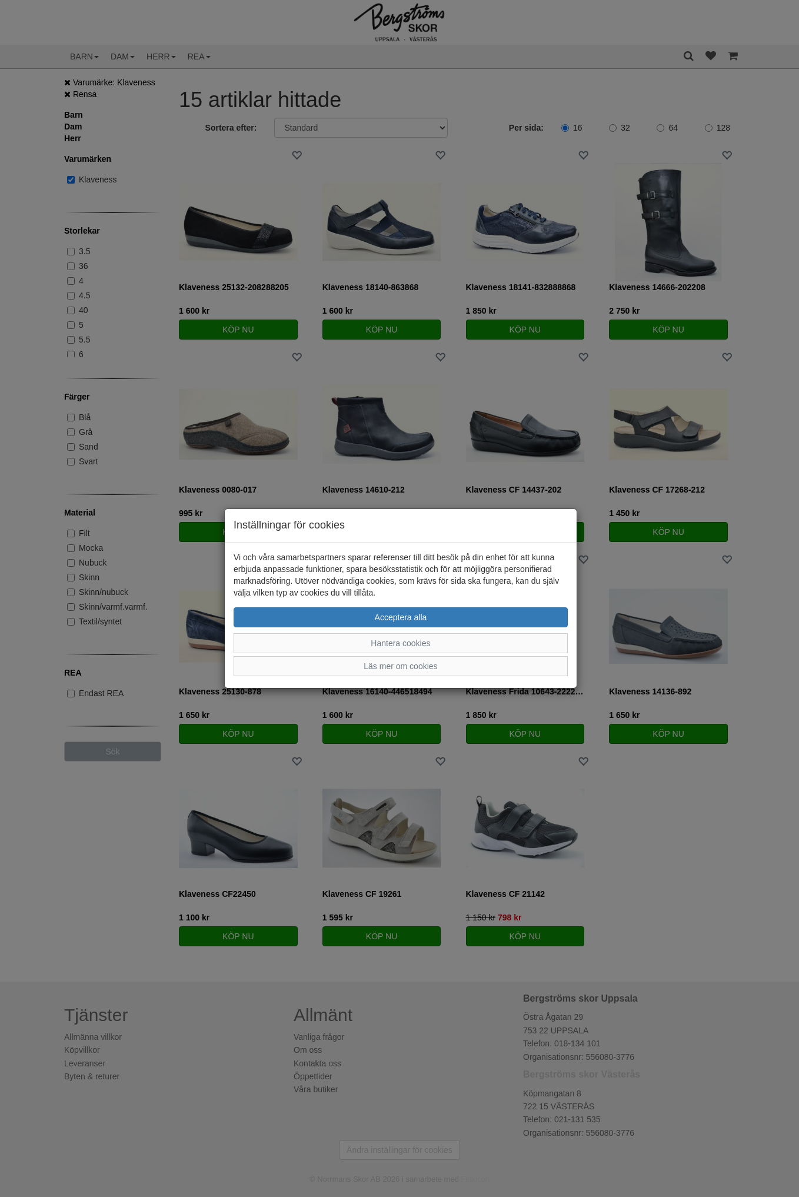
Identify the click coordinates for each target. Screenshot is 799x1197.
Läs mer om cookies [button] (400, 666)
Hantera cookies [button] (400, 643)
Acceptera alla (401, 617)
